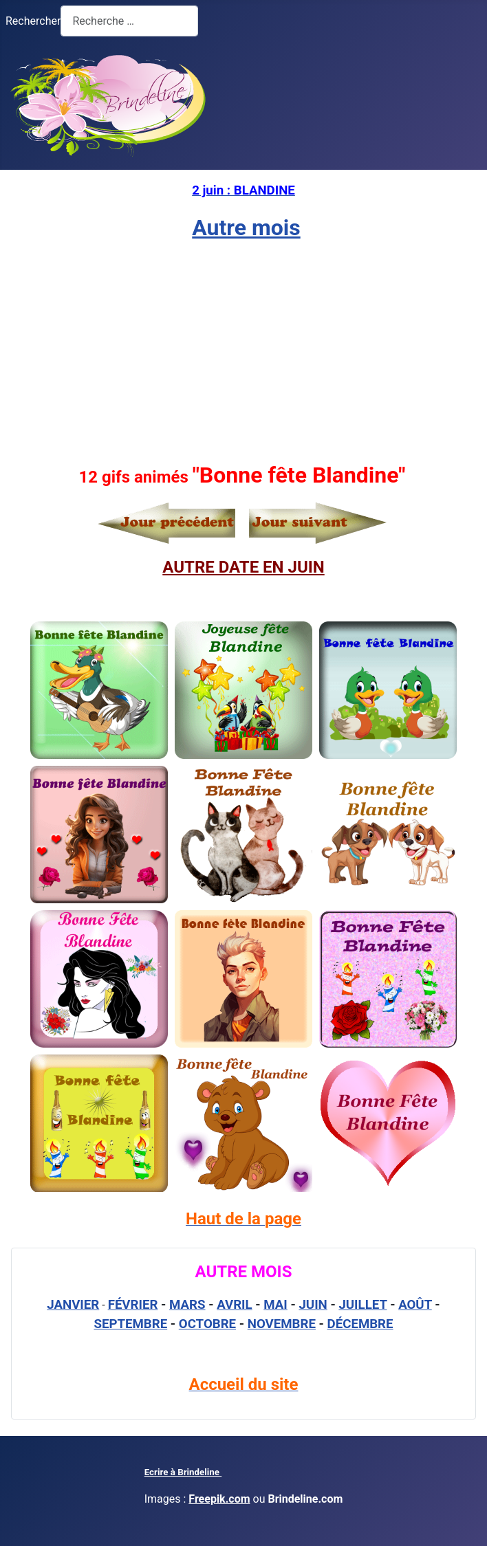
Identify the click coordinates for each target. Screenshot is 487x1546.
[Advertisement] (243, 351)
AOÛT (415, 1304)
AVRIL (234, 1304)
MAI (275, 1304)
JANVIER (73, 1304)
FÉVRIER (133, 1304)
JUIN (313, 1304)
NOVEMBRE (282, 1324)
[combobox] (129, 20)
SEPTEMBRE (130, 1324)
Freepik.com (219, 1498)
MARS (187, 1304)
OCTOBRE (207, 1324)
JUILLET (362, 1304)
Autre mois (246, 227)
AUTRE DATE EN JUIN (243, 567)
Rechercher (33, 20)
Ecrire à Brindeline (183, 1472)
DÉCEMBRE (360, 1324)
